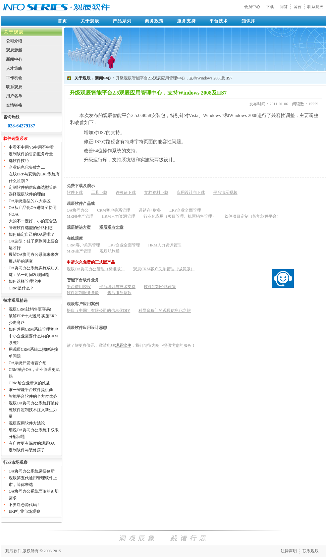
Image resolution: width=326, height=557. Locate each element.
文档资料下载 (156, 192)
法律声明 (289, 551)
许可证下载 (126, 192)
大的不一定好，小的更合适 (33, 221)
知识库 (248, 20)
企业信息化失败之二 (27, 167)
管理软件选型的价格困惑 (31, 227)
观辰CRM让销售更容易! (30, 309)
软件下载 (75, 192)
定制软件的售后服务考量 (31, 154)
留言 (297, 6)
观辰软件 (123, 345)
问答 (284, 6)
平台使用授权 (79, 286)
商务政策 (154, 20)
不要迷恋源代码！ (25, 504)
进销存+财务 (150, 210)
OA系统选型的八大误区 (30, 201)
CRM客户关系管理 (113, 210)
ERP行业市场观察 (24, 511)
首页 (62, 20)
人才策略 (14, 68)
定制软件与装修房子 (27, 450)
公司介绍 (14, 41)
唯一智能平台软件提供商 (31, 389)
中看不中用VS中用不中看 (31, 147)
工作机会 (14, 77)
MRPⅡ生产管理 (80, 216)
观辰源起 (14, 50)
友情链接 (14, 105)
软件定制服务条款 (83, 292)
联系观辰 (315, 6)
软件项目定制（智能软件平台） (252, 216)
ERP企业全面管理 (185, 210)
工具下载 (99, 192)
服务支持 (186, 20)
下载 (270, 6)
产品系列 (122, 20)
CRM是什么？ (21, 288)
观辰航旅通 (110, 251)
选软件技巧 (19, 160)
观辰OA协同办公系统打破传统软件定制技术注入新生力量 (34, 410)
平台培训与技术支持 (117, 286)
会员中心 (252, 6)
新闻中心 (14, 59)
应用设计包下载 (191, 192)
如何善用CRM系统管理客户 (33, 329)
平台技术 (218, 20)
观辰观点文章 (111, 227)
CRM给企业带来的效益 (29, 383)
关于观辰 (89, 20)
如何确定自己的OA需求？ (32, 234)
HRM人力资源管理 (118, 216)
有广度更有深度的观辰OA (32, 443)
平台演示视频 (225, 192)
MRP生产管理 (79, 251)
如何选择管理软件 (25, 281)
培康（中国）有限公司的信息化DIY (98, 310)
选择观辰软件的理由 (27, 194)
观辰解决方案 (79, 227)
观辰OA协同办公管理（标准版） (96, 269)
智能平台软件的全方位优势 (33, 396)
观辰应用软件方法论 (27, 423)
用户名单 (14, 96)
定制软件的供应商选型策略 (33, 187)
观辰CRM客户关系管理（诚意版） (164, 269)
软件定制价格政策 (160, 286)
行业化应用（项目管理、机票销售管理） (180, 216)
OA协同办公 (78, 210)
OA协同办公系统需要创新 (32, 471)
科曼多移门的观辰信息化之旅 (165, 310)
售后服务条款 (119, 292)
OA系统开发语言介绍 (28, 362)
